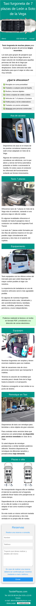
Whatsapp (8, 108)
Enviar (18, 579)
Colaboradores (23, 603)
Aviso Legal (11, 603)
